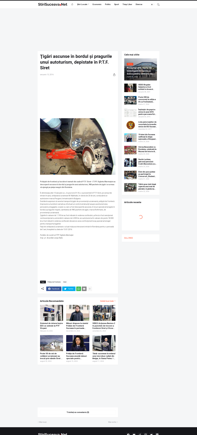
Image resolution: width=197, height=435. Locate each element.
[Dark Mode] (153, 4)
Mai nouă (42, 422)
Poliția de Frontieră (54, 282)
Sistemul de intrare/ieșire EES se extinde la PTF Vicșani (51, 325)
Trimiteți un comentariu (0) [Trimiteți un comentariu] (78, 412)
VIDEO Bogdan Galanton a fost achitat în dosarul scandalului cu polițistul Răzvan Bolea (145, 87)
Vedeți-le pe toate (107, 301)
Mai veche (112, 422)
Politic (108, 4)
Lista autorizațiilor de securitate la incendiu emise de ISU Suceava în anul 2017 (147, 124)
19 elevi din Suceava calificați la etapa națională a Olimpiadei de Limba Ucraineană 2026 (147, 137)
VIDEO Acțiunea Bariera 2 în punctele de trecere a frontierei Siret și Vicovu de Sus (103, 326)
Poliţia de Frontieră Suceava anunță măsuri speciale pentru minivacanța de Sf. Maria (77, 356)
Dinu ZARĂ (128, 238)
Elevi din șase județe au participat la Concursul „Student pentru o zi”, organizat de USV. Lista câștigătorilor (147, 174)
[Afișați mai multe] (89, 289)
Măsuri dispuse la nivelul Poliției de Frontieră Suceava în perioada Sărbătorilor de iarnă (77, 326)
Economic (97, 4)
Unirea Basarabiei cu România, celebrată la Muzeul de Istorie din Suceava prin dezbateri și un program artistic (147, 149)
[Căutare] (157, 4)
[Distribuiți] (113, 75)
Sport (116, 4)
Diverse (139, 4)
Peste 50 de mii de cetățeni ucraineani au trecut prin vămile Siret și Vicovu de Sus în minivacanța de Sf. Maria (51, 356)
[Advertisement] (98, 29)
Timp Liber (127, 4)
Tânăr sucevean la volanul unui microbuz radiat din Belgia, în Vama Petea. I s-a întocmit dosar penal (103, 356)
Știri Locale (82, 4)
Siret (64, 282)
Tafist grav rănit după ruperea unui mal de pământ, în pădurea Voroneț (147, 186)
